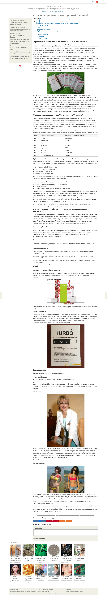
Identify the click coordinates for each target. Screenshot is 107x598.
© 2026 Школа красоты (14, 589)
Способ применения (42, 32)
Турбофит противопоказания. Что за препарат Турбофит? (52, 22)
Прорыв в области (83, 515)
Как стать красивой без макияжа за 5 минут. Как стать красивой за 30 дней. (20, 47)
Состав (39, 27)
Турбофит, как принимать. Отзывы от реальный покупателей (53, 20)
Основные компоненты (43, 29)
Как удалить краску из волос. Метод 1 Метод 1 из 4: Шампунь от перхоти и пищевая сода (20, 41)
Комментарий (37, 528)
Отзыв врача (40, 36)
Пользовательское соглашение (47, 589)
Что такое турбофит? (43, 25)
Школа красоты (53, 6)
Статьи (51, 11)
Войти (93, 1)
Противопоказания (42, 34)
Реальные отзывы (42, 38)
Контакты (39, 589)
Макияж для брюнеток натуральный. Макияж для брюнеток (17, 35)
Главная (44, 11)
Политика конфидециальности (43, 591)
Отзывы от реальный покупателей (44, 515)
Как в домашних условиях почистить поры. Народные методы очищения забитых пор (20, 28)
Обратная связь (68, 589)
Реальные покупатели (65, 515)
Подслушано (59, 11)
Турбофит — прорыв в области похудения (49, 31)
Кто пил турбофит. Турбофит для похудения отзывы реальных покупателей (57, 23)
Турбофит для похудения (56, 515)
